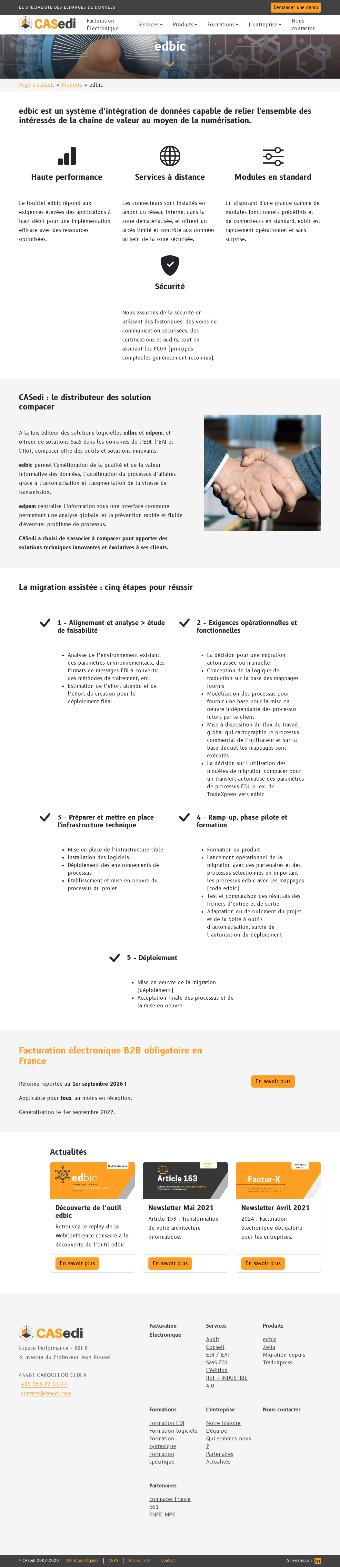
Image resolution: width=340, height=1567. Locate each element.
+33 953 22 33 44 (44, 1384)
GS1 (154, 1507)
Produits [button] (183, 24)
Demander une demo (296, 8)
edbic (269, 1339)
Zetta (269, 1347)
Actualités (218, 1462)
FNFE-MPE (162, 1514)
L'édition (217, 1370)
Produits (72, 85)
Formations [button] (221, 24)
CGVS (113, 1560)
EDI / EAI (217, 1355)
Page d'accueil (36, 85)
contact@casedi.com (46, 1393)
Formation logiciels (173, 1431)
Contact (168, 1560)
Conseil (215, 1347)
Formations (162, 1409)
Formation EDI (166, 1423)
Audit (212, 1339)
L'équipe (216, 1431)
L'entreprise (220, 1409)
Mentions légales (82, 1560)
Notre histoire (223, 1423)
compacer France (170, 1499)
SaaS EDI (216, 1362)
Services (216, 1326)
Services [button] (148, 24)
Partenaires (219, 1454)
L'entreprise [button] (263, 24)
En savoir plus (273, 1081)
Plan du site (140, 1560)
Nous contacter (281, 1409)
